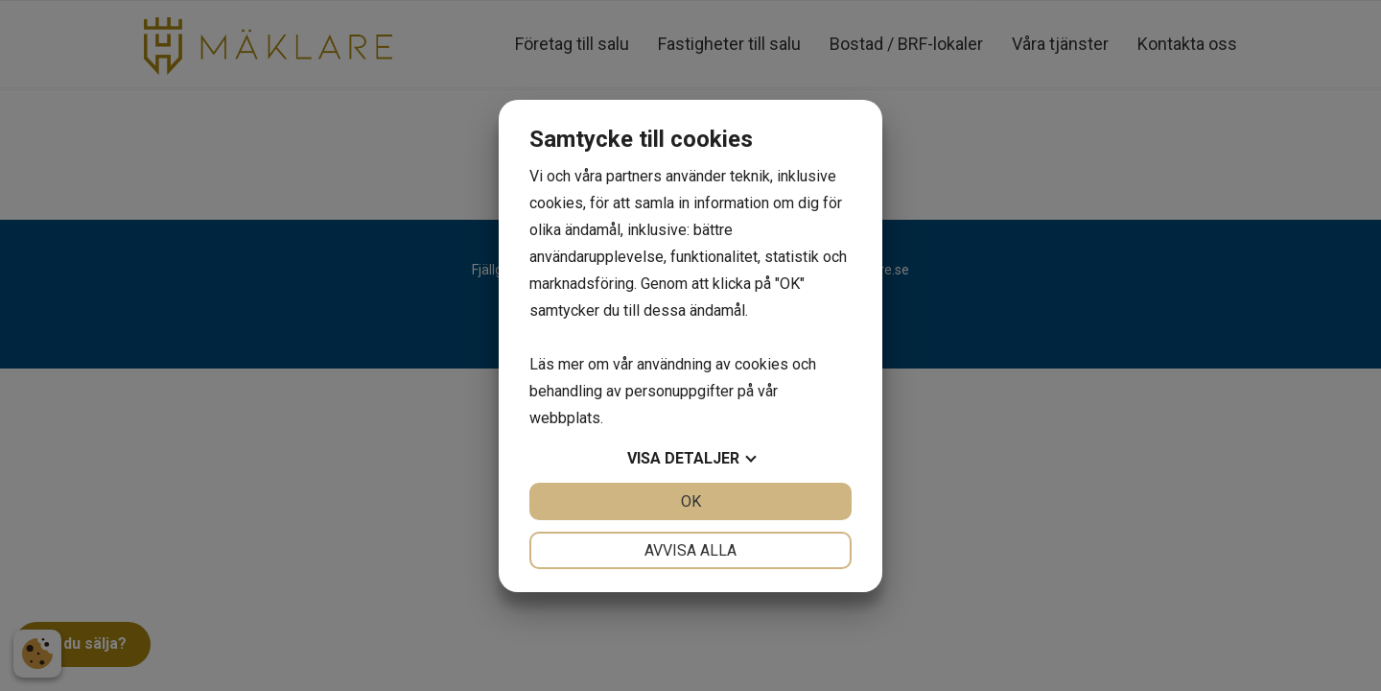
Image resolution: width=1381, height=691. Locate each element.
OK (691, 501)
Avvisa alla (690, 550)
